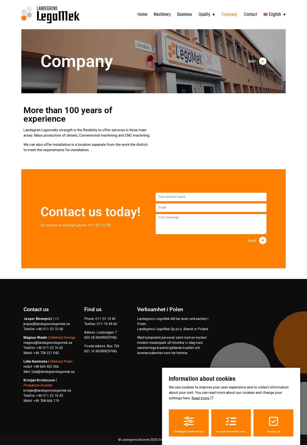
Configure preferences (189, 420)
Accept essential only (231, 420)
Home (142, 14)
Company (227, 14)
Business (184, 14)
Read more (202, 394)
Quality (204, 14)
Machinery (162, 14)
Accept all (273, 420)
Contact (250, 14)
